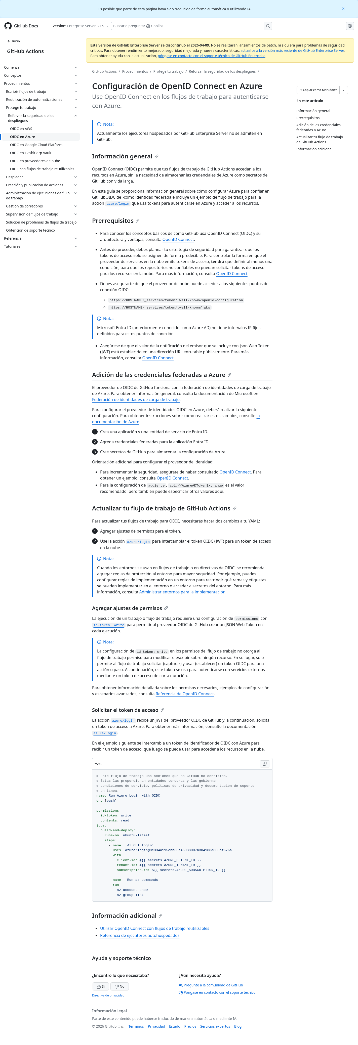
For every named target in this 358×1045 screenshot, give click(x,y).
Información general (125, 156)
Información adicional (127, 915)
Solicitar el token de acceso (128, 710)
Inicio (13, 41)
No (120, 986)
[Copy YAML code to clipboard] (265, 763)
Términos (136, 1026)
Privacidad (156, 1026)
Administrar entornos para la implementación (182, 592)
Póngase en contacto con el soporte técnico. (217, 992)
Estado (174, 1026)
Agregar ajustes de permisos (130, 608)
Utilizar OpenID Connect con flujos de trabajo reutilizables (154, 928)
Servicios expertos (215, 1026)
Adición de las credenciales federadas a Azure (161, 374)
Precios (190, 1026)
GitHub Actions (25, 51)
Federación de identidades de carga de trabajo (136, 399)
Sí (101, 986)
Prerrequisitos (116, 220)
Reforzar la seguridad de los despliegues (222, 71)
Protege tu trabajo (168, 71)
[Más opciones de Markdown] (343, 90)
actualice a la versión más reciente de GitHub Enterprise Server (292, 50)
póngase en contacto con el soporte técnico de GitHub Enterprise (211, 55)
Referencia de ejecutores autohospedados (139, 935)
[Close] (344, 8)
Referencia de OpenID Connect (185, 693)
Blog (238, 1026)
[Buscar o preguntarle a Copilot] (191, 26)
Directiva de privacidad (108, 995)
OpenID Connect (178, 239)
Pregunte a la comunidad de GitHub (211, 985)
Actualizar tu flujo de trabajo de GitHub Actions (164, 508)
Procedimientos (135, 71)
